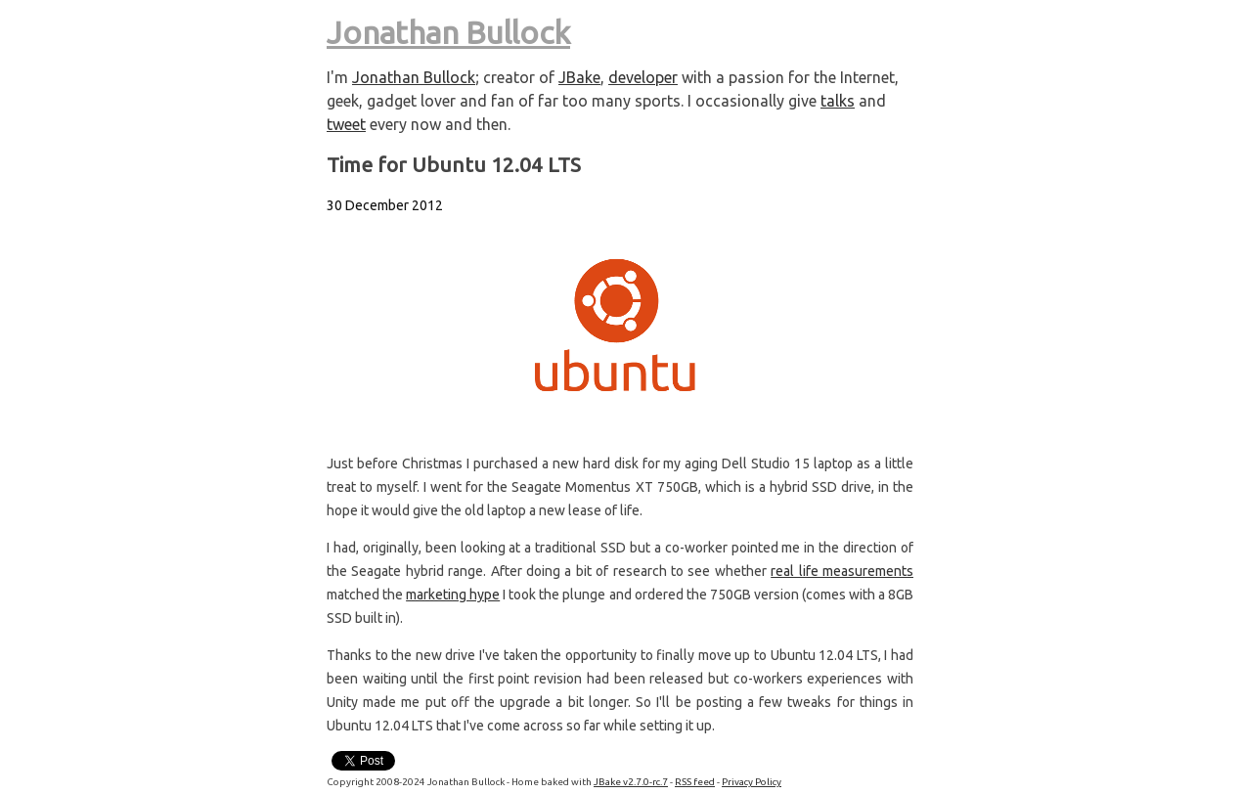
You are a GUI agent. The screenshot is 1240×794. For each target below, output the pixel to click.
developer (643, 77)
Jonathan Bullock (448, 32)
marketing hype (453, 594)
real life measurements (842, 571)
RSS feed (695, 781)
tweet (346, 124)
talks (837, 101)
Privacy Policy (751, 781)
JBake (579, 77)
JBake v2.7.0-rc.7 (631, 781)
